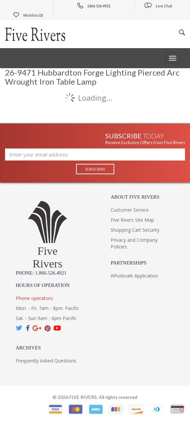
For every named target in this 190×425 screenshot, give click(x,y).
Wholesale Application (134, 276)
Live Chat (158, 6)
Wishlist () (28, 15)
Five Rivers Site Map (132, 220)
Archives (28, 347)
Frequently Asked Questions (46, 360)
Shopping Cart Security (135, 230)
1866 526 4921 (94, 6)
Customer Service (130, 210)
